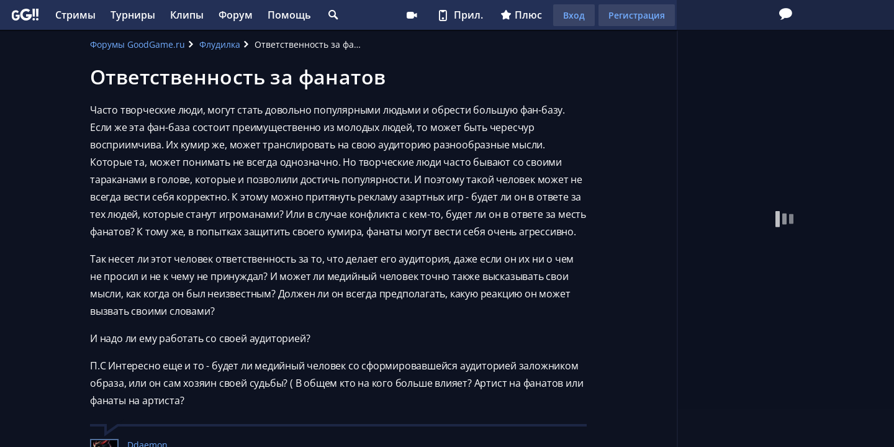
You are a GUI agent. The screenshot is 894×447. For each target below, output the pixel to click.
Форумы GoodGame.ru (137, 44)
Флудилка (219, 44)
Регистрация (636, 15)
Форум (236, 15)
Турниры (133, 15)
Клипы (187, 15)
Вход (574, 15)
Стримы (75, 15)
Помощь (289, 15)
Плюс (521, 15)
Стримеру (411, 15)
